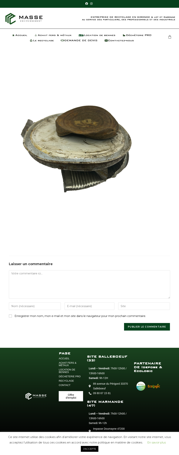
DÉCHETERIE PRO (70, 376)
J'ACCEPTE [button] (89, 448)
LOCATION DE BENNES (67, 370)
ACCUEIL (64, 358)
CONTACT (64, 385)
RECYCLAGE (66, 380)
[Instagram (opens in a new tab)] (91, 3)
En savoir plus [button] (156, 442)
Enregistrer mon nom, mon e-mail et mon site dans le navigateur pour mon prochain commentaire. (80, 316)
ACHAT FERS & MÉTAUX (67, 364)
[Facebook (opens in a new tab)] (87, 3)
